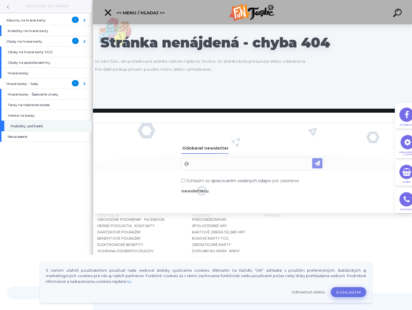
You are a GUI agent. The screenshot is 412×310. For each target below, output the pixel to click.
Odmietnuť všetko (308, 292)
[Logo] (252, 12)
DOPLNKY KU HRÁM (47, 6)
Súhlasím (348, 292)
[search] (398, 13)
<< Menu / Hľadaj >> (134, 12)
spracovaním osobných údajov (241, 180)
